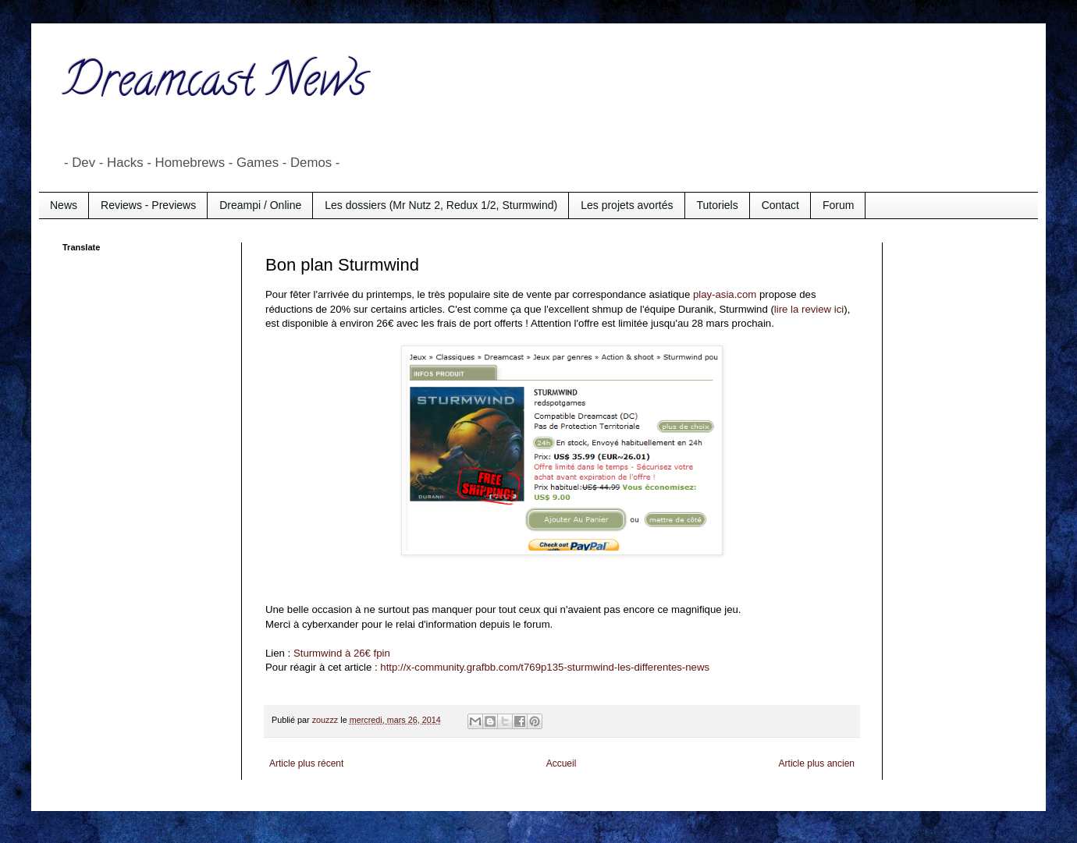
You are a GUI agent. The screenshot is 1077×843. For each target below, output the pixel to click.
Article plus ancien (817, 763)
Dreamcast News (214, 85)
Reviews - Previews (148, 205)
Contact (780, 205)
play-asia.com (724, 294)
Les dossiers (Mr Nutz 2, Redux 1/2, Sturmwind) (441, 205)
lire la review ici (809, 309)
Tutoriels (717, 205)
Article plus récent (306, 763)
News (63, 205)
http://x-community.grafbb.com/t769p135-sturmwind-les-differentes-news (544, 667)
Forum (838, 205)
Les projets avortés (627, 205)
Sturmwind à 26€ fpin (341, 653)
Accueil (561, 763)
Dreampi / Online (260, 205)
